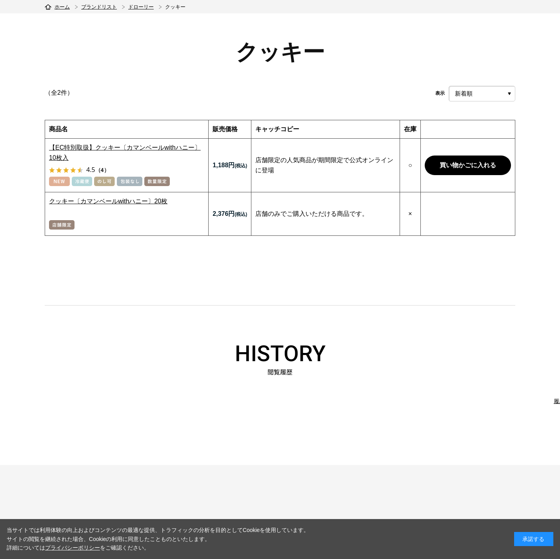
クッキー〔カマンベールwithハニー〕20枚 (108, 201)
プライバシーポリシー (72, 548)
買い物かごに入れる (468, 165)
